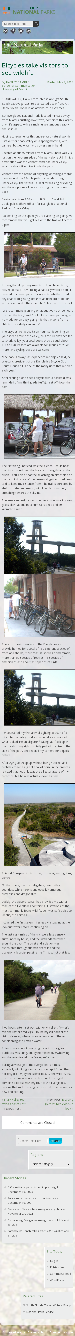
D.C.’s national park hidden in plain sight (32, 1187)
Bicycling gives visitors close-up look (59, 1104)
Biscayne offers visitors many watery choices (36, 1209)
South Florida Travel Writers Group (48, 1305)
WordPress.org (59, 1280)
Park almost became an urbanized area (32, 1198)
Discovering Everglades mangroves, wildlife (35, 1220)
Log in (54, 1261)
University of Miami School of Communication (42, 1332)
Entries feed (57, 1267)
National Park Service (40, 1312)
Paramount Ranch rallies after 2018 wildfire (35, 1231)
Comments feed (60, 1274)
